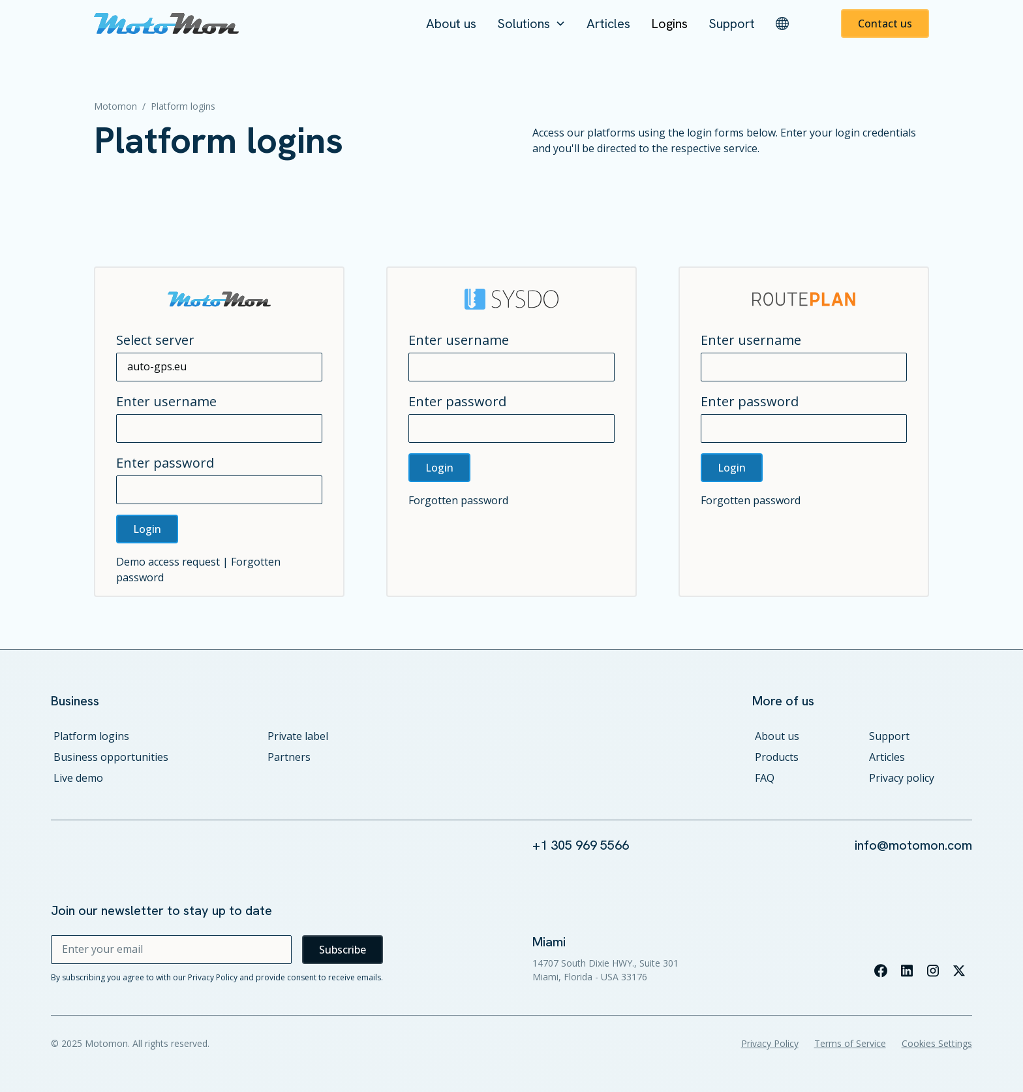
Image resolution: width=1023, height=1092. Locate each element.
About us (451, 23)
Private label (297, 736)
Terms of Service (850, 1043)
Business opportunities (110, 757)
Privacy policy (901, 778)
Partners (289, 757)
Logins (669, 23)
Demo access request (168, 561)
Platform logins (91, 736)
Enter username (166, 401)
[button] (531, 23)
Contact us (885, 23)
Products (777, 757)
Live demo (78, 778)
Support (732, 23)
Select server (155, 340)
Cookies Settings (937, 1043)
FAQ (764, 778)
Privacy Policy (770, 1043)
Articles (608, 23)
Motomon (115, 106)
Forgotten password (458, 500)
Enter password (165, 463)
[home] (166, 23)
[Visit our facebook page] (881, 970)
